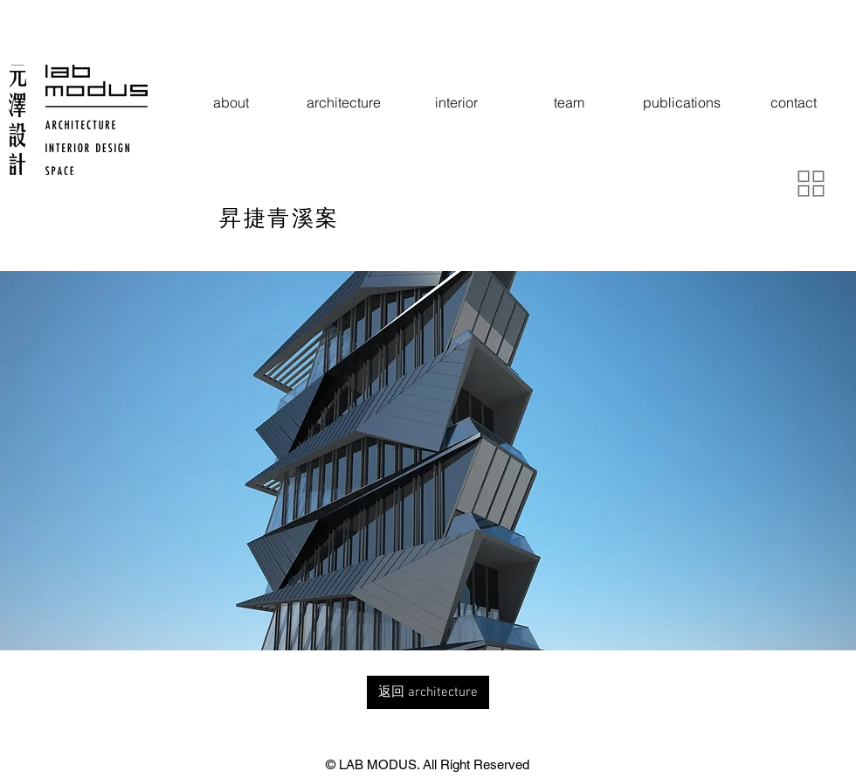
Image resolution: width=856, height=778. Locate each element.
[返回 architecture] (428, 692)
